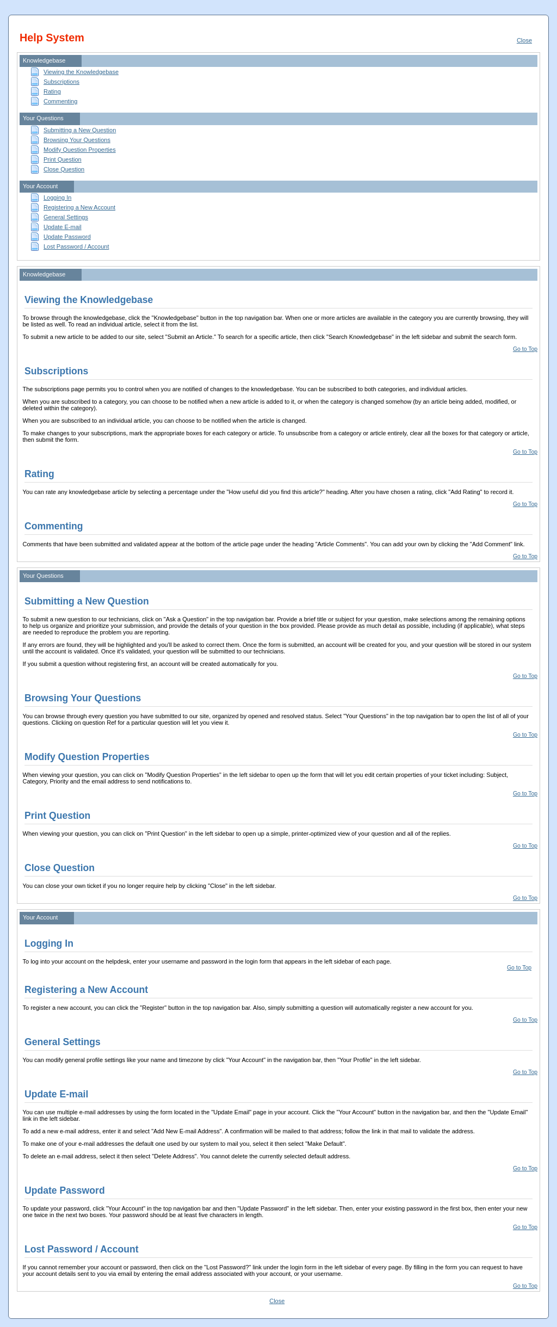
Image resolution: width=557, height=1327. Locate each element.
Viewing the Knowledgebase (81, 72)
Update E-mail (63, 227)
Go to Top (525, 349)
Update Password (67, 236)
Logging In (57, 197)
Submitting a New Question (80, 130)
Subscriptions (61, 81)
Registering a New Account (79, 207)
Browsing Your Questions (77, 140)
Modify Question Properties (80, 149)
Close (524, 40)
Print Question (63, 159)
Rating (52, 91)
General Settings (66, 217)
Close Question (64, 169)
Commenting (60, 101)
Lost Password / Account (76, 246)
